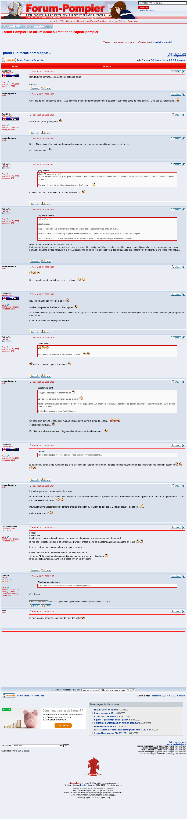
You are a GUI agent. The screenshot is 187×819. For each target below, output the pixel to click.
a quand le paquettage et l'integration (111, 720)
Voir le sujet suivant (177, 54)
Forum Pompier (24, 60)
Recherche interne (147, 10)
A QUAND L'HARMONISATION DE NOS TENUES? (116, 723)
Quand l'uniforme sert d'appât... (26, 53)
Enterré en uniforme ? (104, 726)
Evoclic (83, 785)
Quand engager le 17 (103, 713)
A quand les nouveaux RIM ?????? (110, 733)
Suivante (181, 60)
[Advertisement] (43, 42)
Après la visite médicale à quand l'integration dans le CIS (120, 730)
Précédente (156, 60)
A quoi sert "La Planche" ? (106, 716)
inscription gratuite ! (162, 42)
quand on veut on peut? (105, 710)
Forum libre (39, 60)
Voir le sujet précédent (176, 56)
